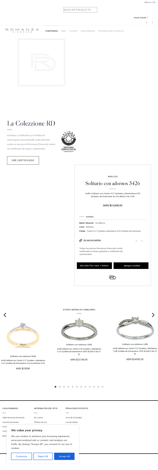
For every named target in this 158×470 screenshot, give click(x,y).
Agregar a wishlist (131, 265)
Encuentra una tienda (94, 265)
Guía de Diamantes (10, 422)
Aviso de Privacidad (74, 417)
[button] (142, 17)
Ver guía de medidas (92, 240)
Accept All (64, 456)
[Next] (152, 315)
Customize (21, 456)
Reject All (43, 456)
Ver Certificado (23, 160)
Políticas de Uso (40, 422)
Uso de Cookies (72, 422)
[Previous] (5, 315)
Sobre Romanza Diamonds (13, 417)
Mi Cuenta (38, 417)
